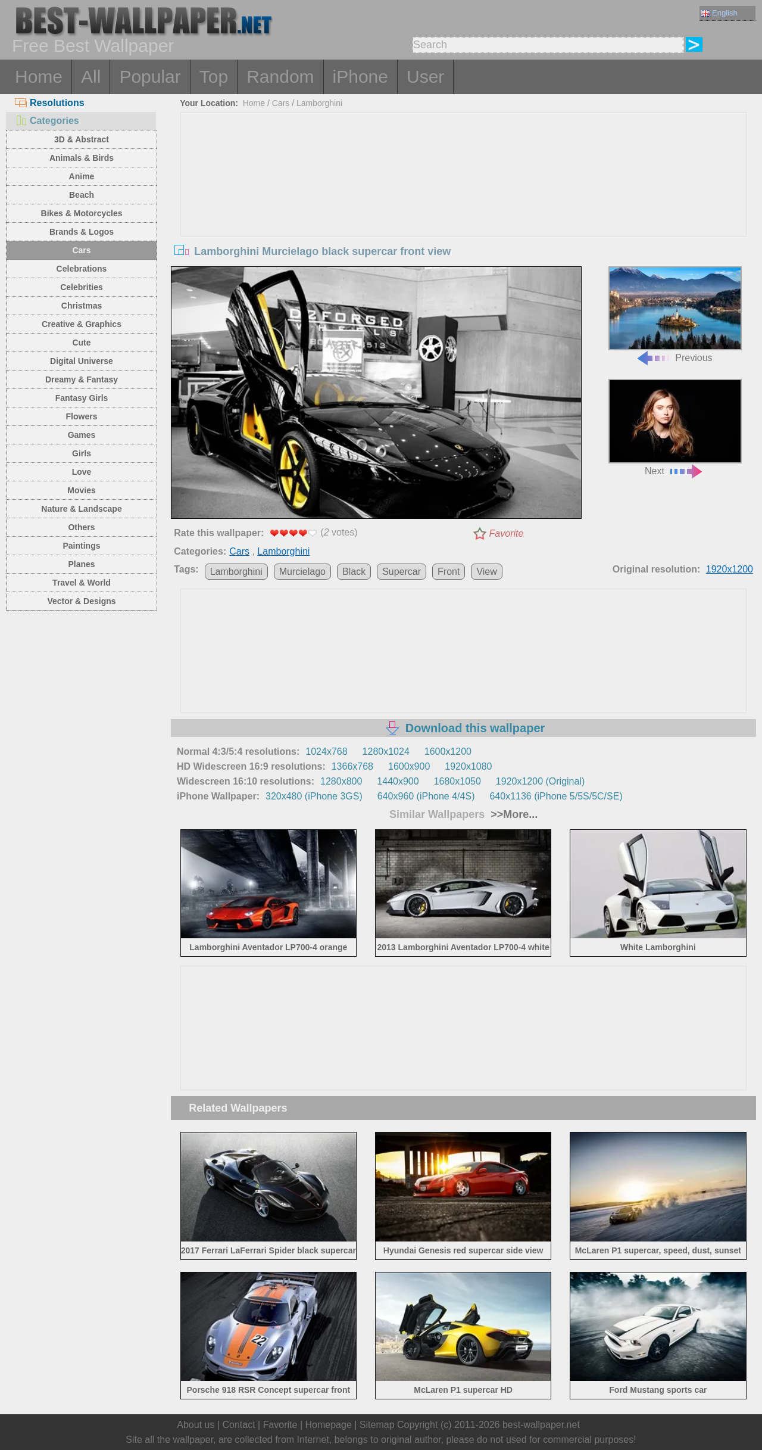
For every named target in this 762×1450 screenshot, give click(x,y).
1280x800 (341, 781)
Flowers (82, 416)
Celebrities (81, 287)
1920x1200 (729, 569)
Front (449, 572)
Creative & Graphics (81, 324)
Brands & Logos (81, 232)
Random (280, 76)
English (719, 12)
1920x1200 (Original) (540, 781)
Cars (81, 250)
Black (354, 572)
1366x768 (352, 766)
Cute (81, 342)
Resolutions (50, 103)
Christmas (81, 305)
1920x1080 (468, 766)
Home (39, 76)
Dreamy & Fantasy (81, 379)
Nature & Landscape (81, 509)
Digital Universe (81, 361)
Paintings (81, 545)
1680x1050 (457, 781)
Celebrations (82, 268)
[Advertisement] (464, 202)
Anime (82, 176)
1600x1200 (447, 751)
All (91, 76)
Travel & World (81, 582)
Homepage (328, 1425)
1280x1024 (386, 751)
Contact (238, 1425)
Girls (81, 453)
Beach (81, 195)
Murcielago (302, 572)
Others (81, 527)
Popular (149, 76)
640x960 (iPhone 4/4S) (426, 796)
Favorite (506, 533)
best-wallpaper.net (541, 1425)
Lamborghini (319, 103)
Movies (81, 490)
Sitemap (377, 1425)
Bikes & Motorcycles (82, 213)
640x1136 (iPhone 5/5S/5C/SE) (555, 796)
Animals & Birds (81, 158)
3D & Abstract (81, 139)
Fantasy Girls (81, 398)
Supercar (401, 572)
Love (82, 472)
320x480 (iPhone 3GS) (314, 796)
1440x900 (398, 781)
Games (82, 435)
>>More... (513, 814)
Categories (47, 121)
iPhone (360, 76)
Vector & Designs (81, 601)
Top (213, 76)
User (425, 76)
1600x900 (409, 766)
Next (675, 427)
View (486, 572)
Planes (81, 564)
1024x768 (326, 751)
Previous (675, 314)
